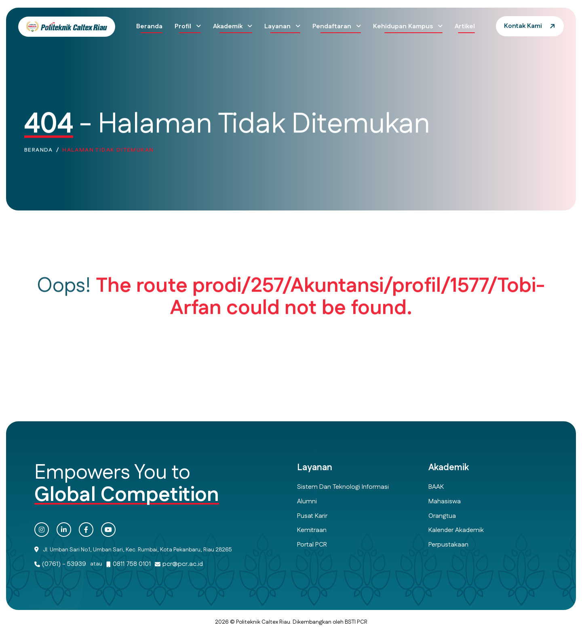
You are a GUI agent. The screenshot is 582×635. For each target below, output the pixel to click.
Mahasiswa (444, 501)
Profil (184, 26)
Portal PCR (312, 544)
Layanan (278, 26)
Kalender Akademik (456, 530)
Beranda (149, 26)
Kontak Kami (523, 26)
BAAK (436, 487)
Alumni (307, 501)
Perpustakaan (448, 544)
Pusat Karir (312, 516)
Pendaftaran (332, 26)
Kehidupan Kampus (403, 26)
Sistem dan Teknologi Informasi (343, 487)
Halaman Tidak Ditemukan (108, 152)
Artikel (465, 26)
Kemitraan (312, 530)
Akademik (228, 26)
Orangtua (442, 516)
